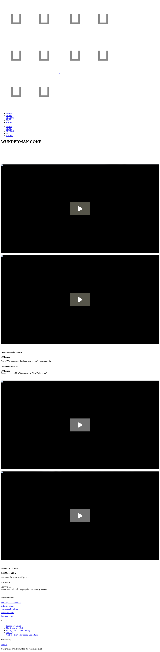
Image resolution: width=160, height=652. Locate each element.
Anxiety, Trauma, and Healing (18, 630)
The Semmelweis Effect (15, 628)
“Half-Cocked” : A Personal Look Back (22, 635)
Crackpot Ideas (7, 616)
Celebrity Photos (7, 606)
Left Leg (9, 633)
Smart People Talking (9, 609)
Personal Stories (7, 613)
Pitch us (4, 645)
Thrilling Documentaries (11, 602)
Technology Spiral (13, 626)
